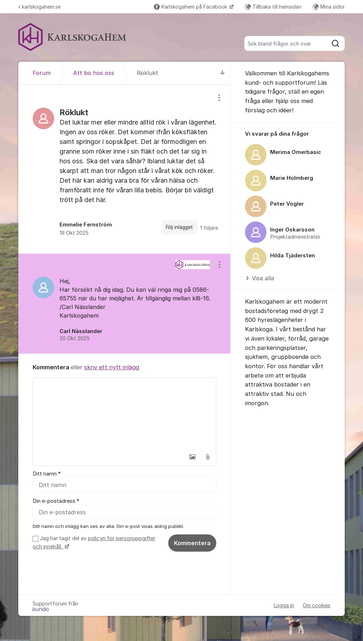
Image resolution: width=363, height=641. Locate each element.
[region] (124, 169)
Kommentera (192, 543)
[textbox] (124, 414)
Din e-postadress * (56, 501)
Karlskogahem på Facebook (191, 7)
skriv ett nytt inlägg (111, 367)
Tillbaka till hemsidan (273, 7)
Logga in (284, 605)
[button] (192, 457)
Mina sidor (329, 7)
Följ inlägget (179, 227)
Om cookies (316, 605)
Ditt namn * (47, 474)
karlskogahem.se (39, 7)
